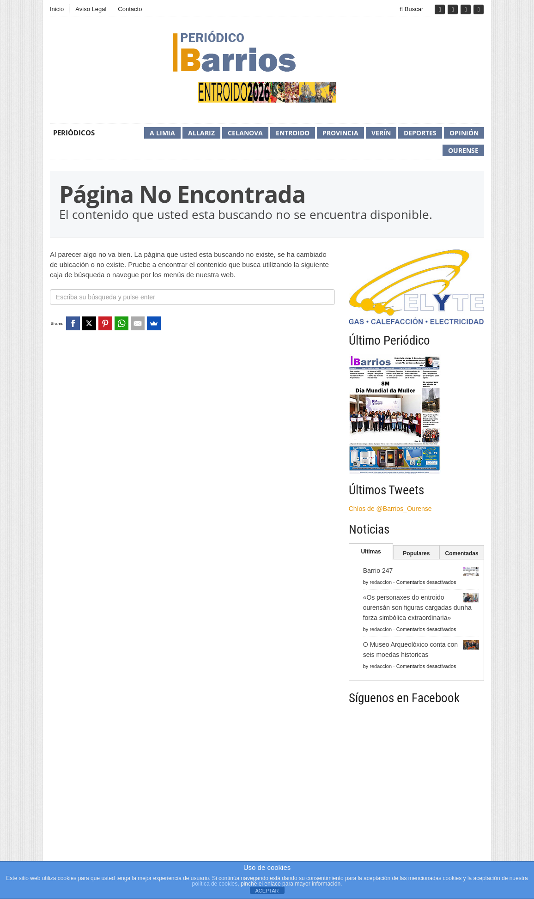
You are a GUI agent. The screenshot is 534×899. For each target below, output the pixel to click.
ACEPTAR (267, 890)
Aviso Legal (90, 9)
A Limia (162, 132)
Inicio (57, 9)
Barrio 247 (378, 570)
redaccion (381, 582)
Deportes (420, 132)
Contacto (130, 9)
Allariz (201, 132)
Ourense (463, 150)
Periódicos (74, 132)
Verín (381, 132)
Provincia (340, 132)
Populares (416, 553)
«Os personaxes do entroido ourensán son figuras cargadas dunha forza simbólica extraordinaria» (417, 607)
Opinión (464, 132)
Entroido (292, 132)
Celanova (245, 132)
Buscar (411, 9)
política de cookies (215, 884)
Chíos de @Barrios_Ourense (390, 508)
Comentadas (462, 553)
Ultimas (371, 551)
